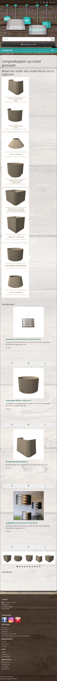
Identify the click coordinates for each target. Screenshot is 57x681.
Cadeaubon (5, 654)
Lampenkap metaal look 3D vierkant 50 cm (23, 339)
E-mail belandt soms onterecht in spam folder (16, 636)
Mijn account (5, 662)
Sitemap (4, 646)
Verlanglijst (5, 667)
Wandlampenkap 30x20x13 (17, 462)
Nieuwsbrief (5, 669)
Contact (4, 642)
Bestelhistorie (6, 664)
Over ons (4, 627)
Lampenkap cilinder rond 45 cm (18, 400)
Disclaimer (5, 632)
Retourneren (5, 644)
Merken (4, 652)
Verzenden (5, 629)
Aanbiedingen (6, 656)
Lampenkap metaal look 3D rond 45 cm (22, 523)
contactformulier (11, 602)
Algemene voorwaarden (9, 634)
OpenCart (11, 677)
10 (39, 566)
